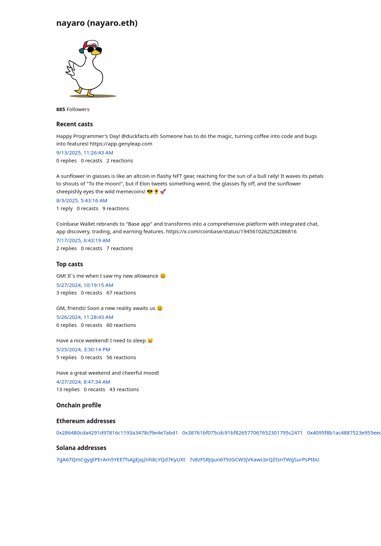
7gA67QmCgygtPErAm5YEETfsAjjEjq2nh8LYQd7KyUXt (121, 459)
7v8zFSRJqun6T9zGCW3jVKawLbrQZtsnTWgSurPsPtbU (254, 459)
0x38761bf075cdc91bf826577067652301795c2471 (242, 432)
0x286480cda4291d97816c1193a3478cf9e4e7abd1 (117, 432)
